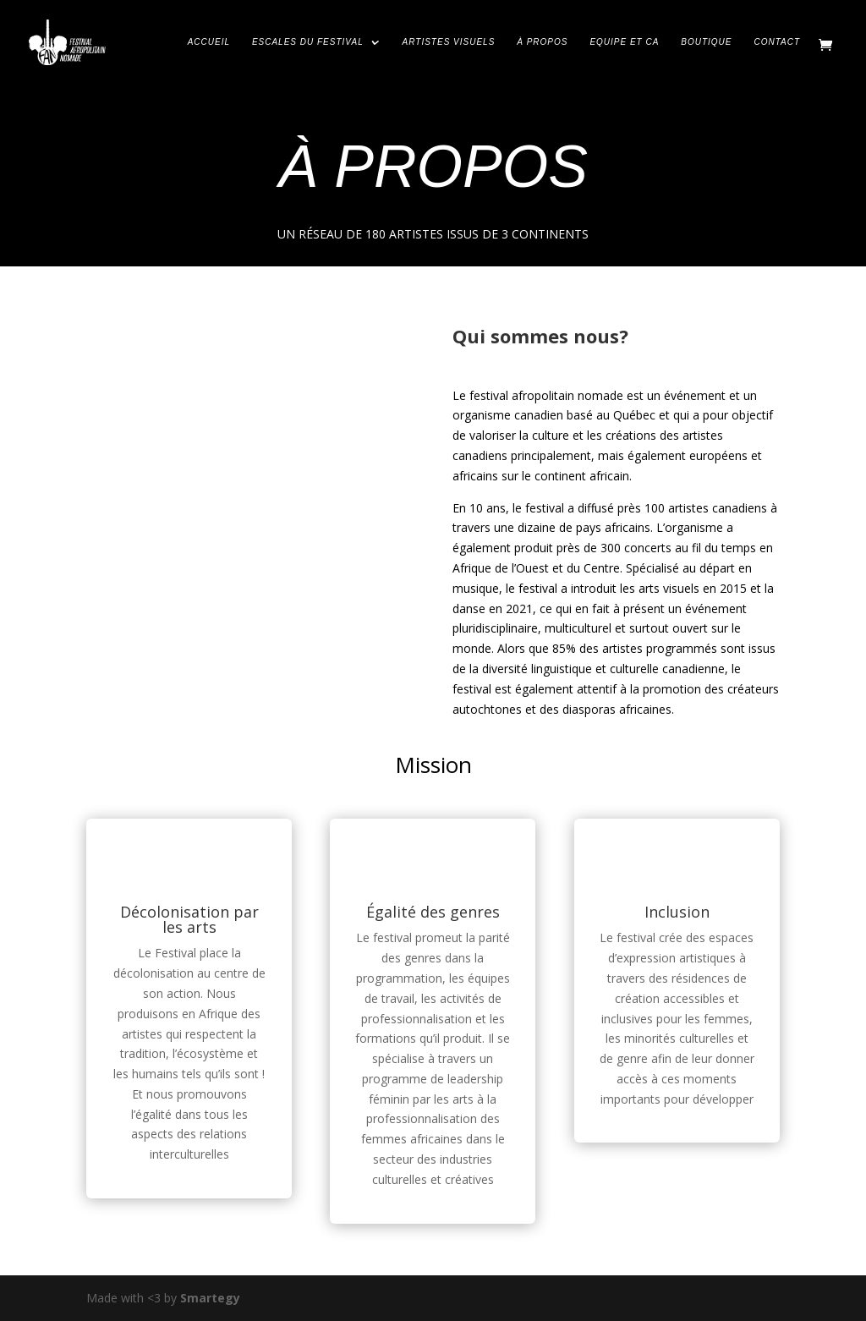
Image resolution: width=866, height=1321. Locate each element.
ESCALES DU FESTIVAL (308, 42)
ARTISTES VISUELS (449, 42)
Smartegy (210, 1298)
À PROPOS (542, 42)
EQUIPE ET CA (624, 42)
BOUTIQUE (706, 42)
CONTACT (777, 42)
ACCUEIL (209, 42)
